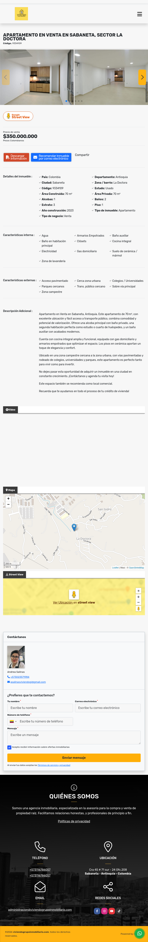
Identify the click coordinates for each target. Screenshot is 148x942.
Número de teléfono (19, 714)
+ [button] (8, 499)
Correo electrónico (86, 701)
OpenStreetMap (136, 567)
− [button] (8, 505)
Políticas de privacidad (74, 821)
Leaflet (115, 567)
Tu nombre (14, 701)
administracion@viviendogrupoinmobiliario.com (40, 909)
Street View (18, 116)
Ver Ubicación (63, 602)
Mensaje (12, 728)
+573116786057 (39, 869)
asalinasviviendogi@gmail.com (28, 682)
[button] (66, 101)
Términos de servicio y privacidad (54, 765)
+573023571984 (19, 676)
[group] (37, 77)
